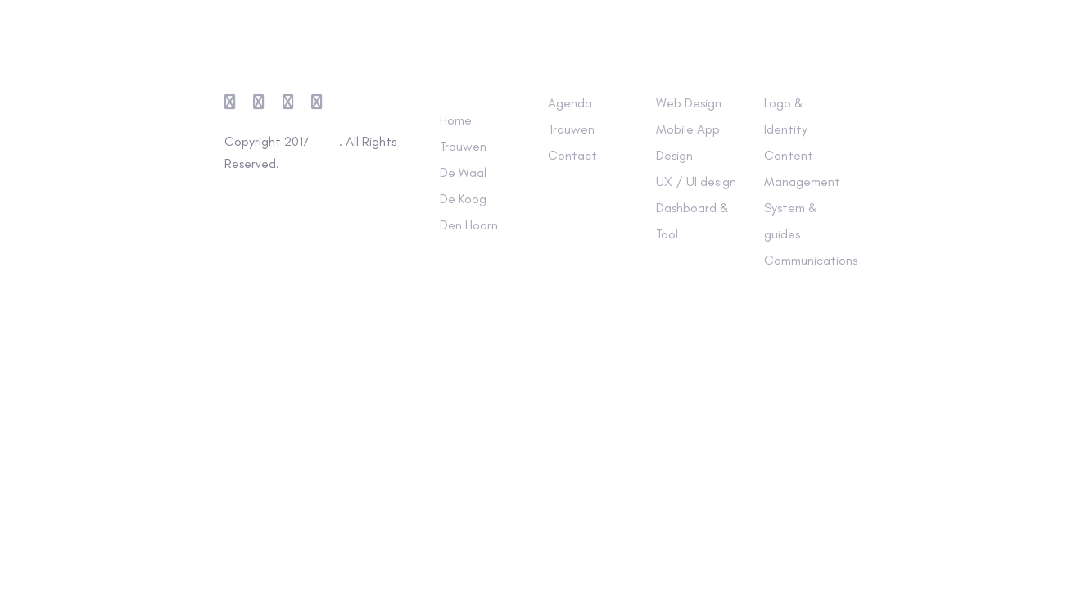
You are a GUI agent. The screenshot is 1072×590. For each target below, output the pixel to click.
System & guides (790, 221)
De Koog (463, 198)
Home (456, 120)
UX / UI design (696, 181)
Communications (806, 260)
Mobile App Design (688, 142)
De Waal (463, 172)
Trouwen (463, 146)
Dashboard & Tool (692, 221)
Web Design (688, 103)
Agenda (570, 103)
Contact (572, 155)
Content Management (802, 168)
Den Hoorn (469, 225)
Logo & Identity (785, 116)
